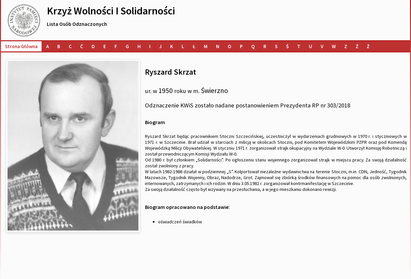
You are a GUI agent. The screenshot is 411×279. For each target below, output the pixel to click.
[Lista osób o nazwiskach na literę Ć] (81, 46)
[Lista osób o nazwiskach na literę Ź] (357, 46)
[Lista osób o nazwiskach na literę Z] (345, 46)
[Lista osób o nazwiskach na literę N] (217, 46)
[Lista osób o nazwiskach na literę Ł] (194, 46)
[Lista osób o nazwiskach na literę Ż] (368, 46)
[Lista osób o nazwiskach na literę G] (127, 46)
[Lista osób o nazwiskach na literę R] (264, 46)
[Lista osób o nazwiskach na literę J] (160, 46)
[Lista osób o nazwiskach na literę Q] (253, 46)
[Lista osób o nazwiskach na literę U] (310, 46)
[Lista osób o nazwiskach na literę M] (205, 46)
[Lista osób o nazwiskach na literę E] (104, 46)
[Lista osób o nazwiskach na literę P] (241, 46)
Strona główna (21, 46)
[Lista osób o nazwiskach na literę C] (70, 46)
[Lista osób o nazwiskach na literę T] (298, 46)
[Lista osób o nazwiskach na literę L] (183, 46)
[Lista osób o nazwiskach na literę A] (47, 46)
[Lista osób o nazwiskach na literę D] (93, 46)
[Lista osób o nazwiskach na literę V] (322, 46)
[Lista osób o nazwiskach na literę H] (139, 46)
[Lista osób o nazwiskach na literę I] (149, 46)
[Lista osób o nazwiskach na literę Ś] (287, 46)
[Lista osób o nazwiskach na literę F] (116, 46)
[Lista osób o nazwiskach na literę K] (171, 46)
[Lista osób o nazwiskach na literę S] (276, 46)
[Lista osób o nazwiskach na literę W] (334, 46)
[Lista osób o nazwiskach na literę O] (229, 46)
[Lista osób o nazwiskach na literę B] (58, 46)
